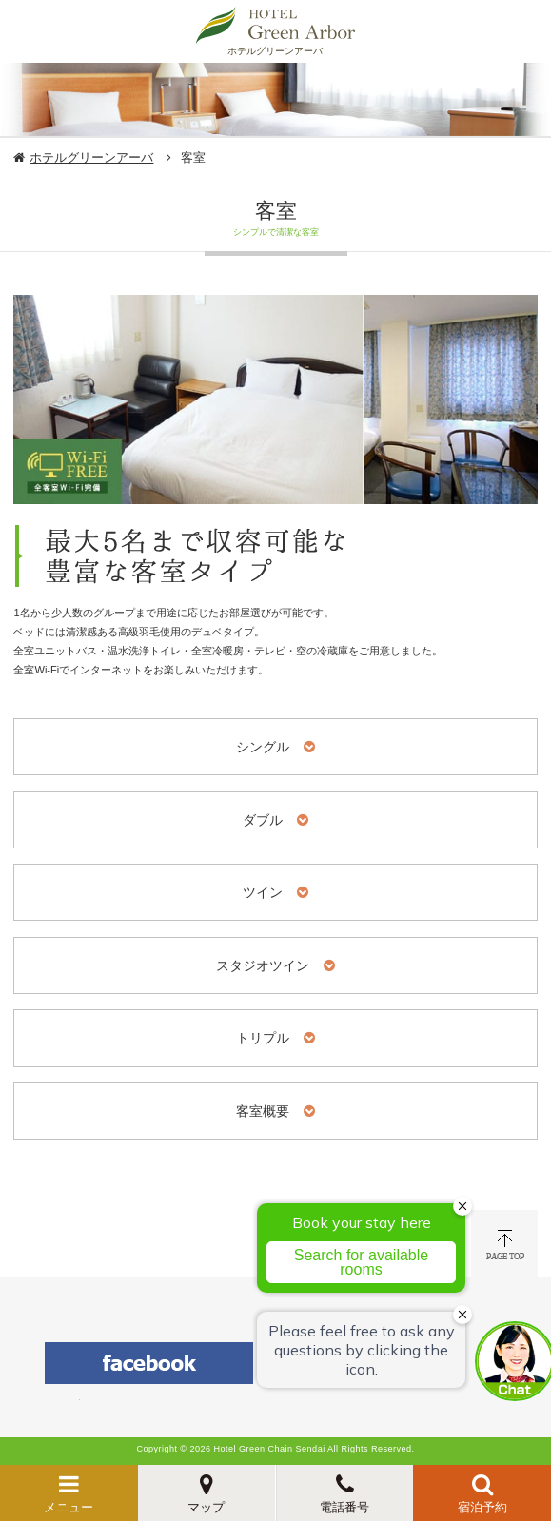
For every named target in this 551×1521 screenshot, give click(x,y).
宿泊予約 (482, 1507)
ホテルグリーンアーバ (91, 157)
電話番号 (344, 1507)
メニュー (68, 1507)
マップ (206, 1507)
